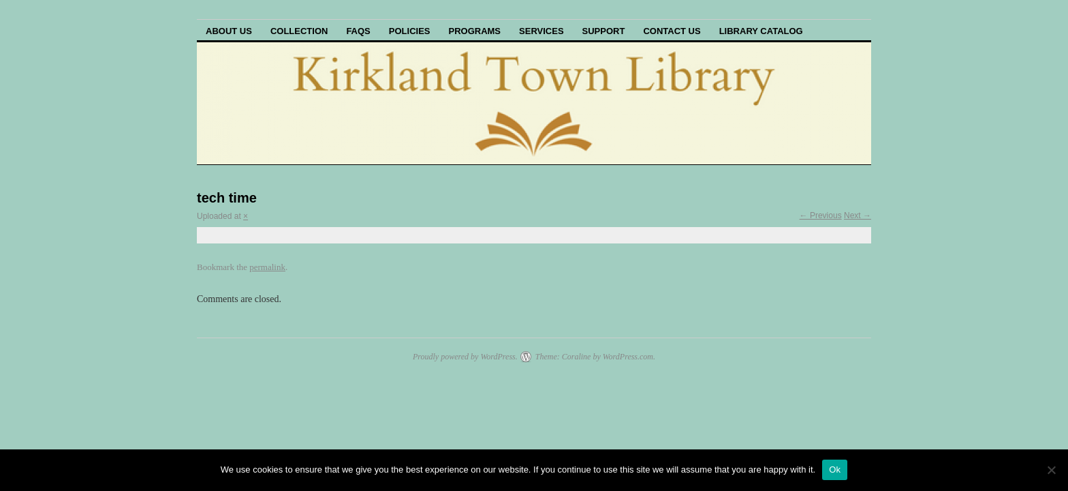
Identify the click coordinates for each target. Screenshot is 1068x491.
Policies (409, 31)
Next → (857, 215)
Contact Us (671, 31)
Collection (299, 31)
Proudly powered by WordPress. (465, 356)
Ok (835, 469)
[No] (1051, 470)
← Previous (821, 215)
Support (603, 31)
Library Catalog (761, 31)
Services (541, 31)
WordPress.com (628, 356)
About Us (229, 31)
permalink (267, 267)
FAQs (358, 31)
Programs (474, 31)
